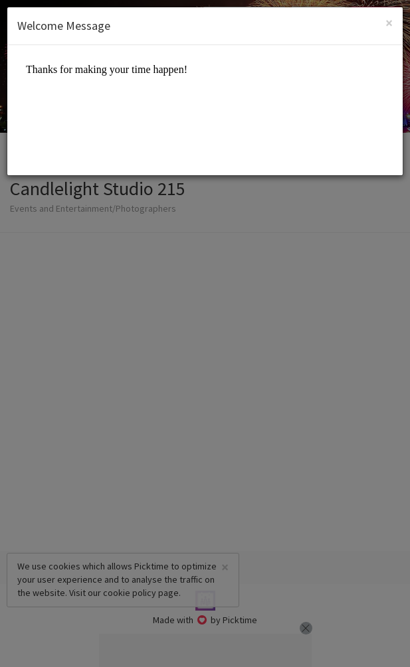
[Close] (389, 23)
